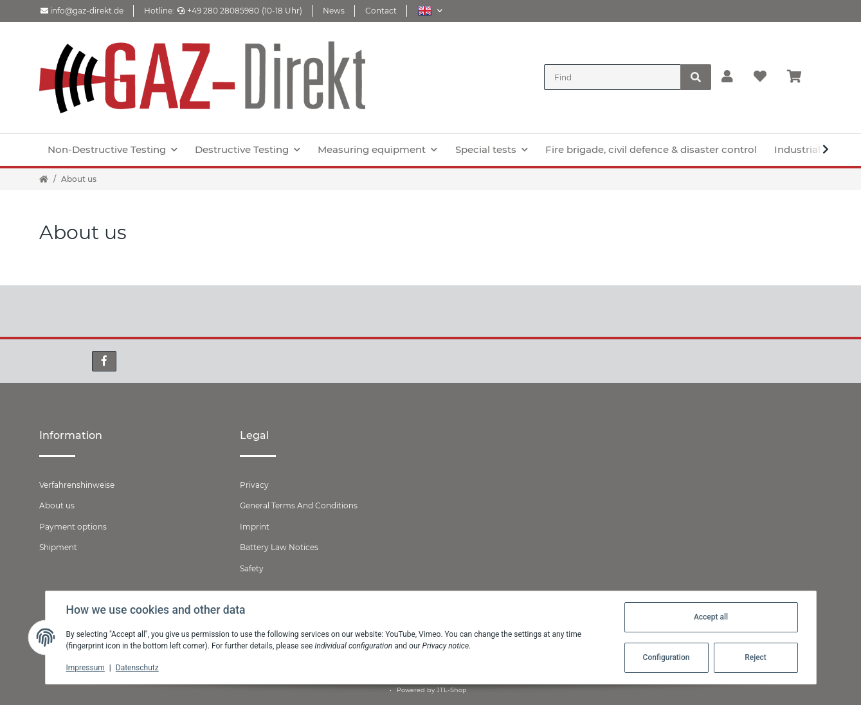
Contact (381, 10)
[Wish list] (760, 77)
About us (57, 505)
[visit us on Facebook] (104, 361)
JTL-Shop (452, 689)
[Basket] (799, 77)
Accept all (711, 616)
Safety (252, 568)
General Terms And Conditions (299, 505)
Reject (755, 657)
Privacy (254, 485)
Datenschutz (137, 667)
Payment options (73, 526)
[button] (430, 10)
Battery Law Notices (279, 547)
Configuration (666, 657)
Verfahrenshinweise (76, 485)
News (334, 10)
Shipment (58, 547)
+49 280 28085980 (218, 10)
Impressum (85, 667)
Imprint (254, 526)
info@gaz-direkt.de (82, 10)
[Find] (612, 77)
